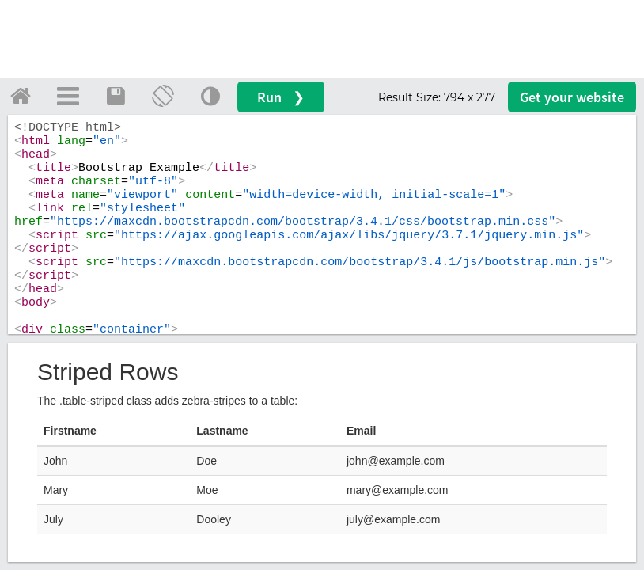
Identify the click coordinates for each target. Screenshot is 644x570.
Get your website (572, 97)
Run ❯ (281, 97)
